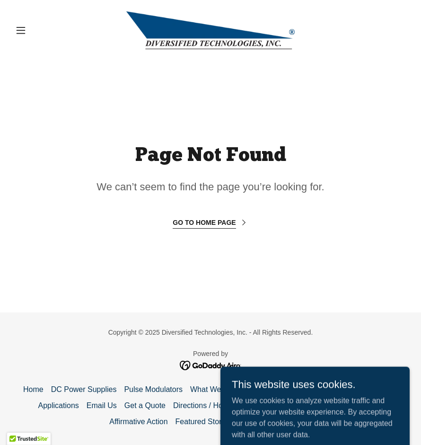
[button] (41, 30)
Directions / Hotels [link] (204, 405)
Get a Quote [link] (145, 405)
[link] (210, 30)
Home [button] (33, 389)
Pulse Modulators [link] (153, 389)
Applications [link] (58, 405)
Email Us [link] (102, 405)
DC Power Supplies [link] (84, 389)
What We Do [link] (211, 389)
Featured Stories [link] (203, 422)
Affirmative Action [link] (138, 422)
